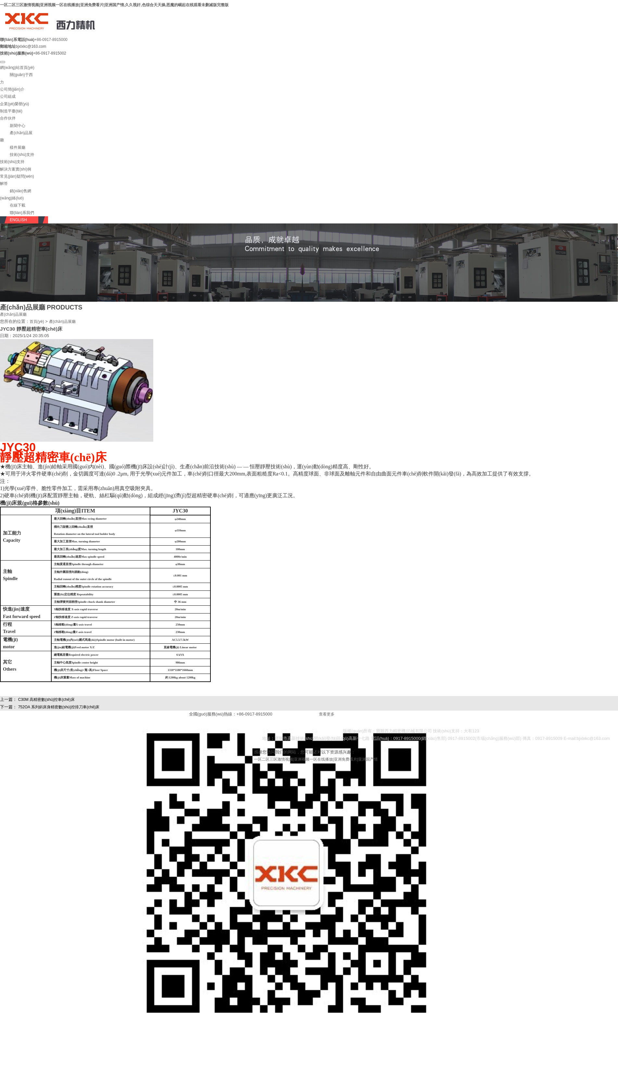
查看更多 (326, 714)
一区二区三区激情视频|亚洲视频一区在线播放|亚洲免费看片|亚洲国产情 (316, 759)
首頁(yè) (37, 321)
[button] (12, 125)
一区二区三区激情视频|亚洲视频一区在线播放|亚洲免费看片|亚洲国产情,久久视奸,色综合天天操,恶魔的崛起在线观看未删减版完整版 (114, 5)
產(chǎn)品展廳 (13, 314)
